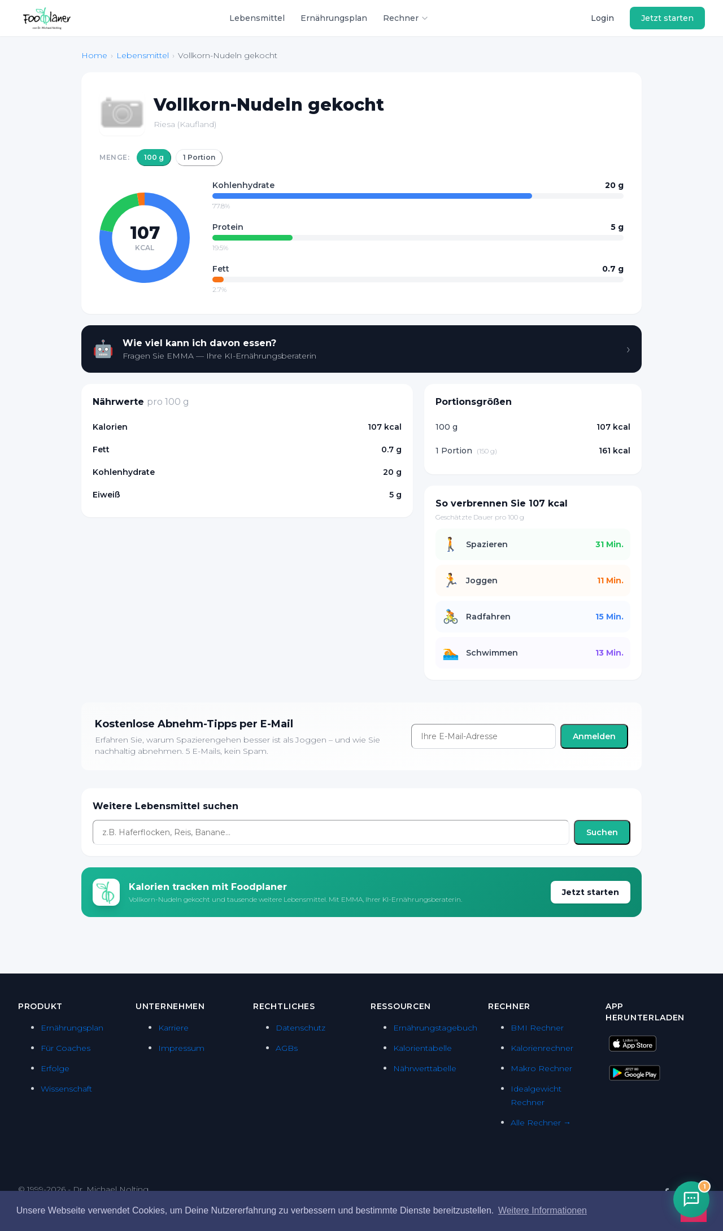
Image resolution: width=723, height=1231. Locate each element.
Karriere (173, 1028)
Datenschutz (300, 1028)
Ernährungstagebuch (435, 1028)
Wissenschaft (66, 1089)
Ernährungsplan (333, 18)
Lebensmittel (257, 18)
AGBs (287, 1048)
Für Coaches (65, 1048)
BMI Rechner (537, 1028)
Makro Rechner (541, 1068)
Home (94, 55)
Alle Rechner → (541, 1122)
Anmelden (594, 736)
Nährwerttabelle (424, 1068)
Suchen (602, 832)
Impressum (181, 1048)
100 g (154, 157)
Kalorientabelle (422, 1048)
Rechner (406, 18)
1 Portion (199, 157)
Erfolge (55, 1068)
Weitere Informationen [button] (542, 1210)
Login (602, 18)
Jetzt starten (667, 18)
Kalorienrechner (542, 1048)
